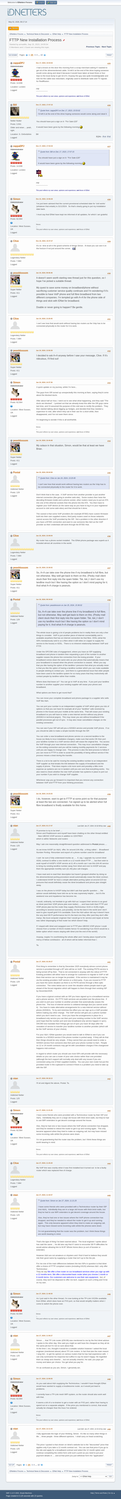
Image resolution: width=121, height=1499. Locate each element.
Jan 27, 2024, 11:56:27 (44, 1335)
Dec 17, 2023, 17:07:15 (44, 105)
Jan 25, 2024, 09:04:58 (44, 472)
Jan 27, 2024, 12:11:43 (44, 1429)
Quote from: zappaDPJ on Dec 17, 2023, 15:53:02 (60, 111)
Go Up (11, 1465)
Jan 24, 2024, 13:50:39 (44, 350)
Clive (16, 241)
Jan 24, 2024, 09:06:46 (44, 273)
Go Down (13, 55)
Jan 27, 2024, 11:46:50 (44, 1294)
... (39, 55)
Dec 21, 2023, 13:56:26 (44, 199)
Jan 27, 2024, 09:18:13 (44, 1078)
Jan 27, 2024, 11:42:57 (44, 1195)
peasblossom (20, 273)
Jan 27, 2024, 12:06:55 (44, 1378)
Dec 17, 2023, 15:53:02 (44, 63)
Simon (16, 199)
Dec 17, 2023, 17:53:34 (44, 146)
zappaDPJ (18, 63)
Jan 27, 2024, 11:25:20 (44, 1163)
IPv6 (109, 137)
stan (15, 825)
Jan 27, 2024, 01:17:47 (44, 826)
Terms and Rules (101, 1493)
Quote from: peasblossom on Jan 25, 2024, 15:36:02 (61, 605)
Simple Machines (26, 1493)
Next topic (106, 47)
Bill (15, 105)
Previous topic (93, 47)
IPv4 (104, 137)
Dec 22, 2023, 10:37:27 (44, 241)
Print (109, 55)
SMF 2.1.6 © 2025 (12, 1493)
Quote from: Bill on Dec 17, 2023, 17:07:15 (57, 152)
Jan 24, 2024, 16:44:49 (44, 440)
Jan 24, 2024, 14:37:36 (44, 382)
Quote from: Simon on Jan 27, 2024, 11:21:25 (58, 1201)
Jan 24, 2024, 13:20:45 (44, 318)
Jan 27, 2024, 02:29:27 (44, 961)
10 (42, 55)
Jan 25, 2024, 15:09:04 (44, 536)
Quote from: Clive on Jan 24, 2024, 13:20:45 (57, 478)
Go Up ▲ (111, 1493)
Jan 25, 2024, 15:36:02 (44, 567)
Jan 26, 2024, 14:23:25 (44, 794)
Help (92, 1493)
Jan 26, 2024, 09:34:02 (44, 599)
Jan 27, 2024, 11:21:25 (44, 1110)
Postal (16, 472)
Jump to (75, 1476)
